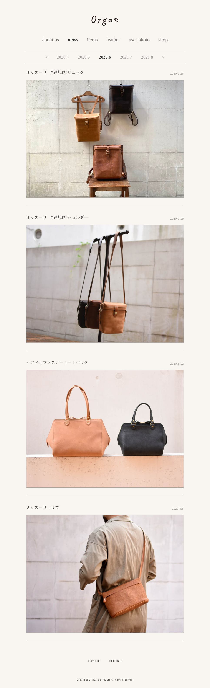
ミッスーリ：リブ (42, 507)
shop (163, 39)
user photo (139, 39)
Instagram (115, 660)
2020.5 (84, 57)
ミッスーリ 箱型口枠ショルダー (57, 217)
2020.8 (147, 57)
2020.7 (126, 57)
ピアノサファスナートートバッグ (57, 362)
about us (50, 39)
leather (113, 39)
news (73, 39)
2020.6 (105, 57)
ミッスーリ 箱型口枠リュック (55, 72)
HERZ (95, 680)
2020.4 (63, 57)
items (92, 39)
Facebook (94, 660)
